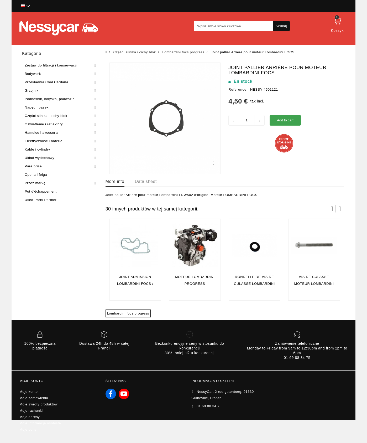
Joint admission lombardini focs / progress (135, 283)
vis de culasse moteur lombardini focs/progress (314, 283)
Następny (340, 209)
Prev (332, 209)
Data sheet (146, 181)
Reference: (238, 89)
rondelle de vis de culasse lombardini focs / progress (254, 283)
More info (115, 181)
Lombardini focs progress (128, 313)
